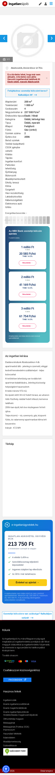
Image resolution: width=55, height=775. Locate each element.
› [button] (52, 38)
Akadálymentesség (12, 741)
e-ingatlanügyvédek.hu (25, 524)
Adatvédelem (9, 737)
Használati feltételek (12, 734)
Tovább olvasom (10, 655)
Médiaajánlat (9, 723)
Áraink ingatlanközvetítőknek (16, 704)
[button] (6, 769)
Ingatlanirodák (9, 700)
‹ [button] (4, 38)
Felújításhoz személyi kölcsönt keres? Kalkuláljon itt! (28, 92)
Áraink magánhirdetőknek (15, 708)
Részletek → (27, 263)
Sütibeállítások (10, 745)
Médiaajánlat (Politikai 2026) (16, 727)
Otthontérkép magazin (13, 719)
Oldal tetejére (46, 771)
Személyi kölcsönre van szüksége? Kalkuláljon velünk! (27, 615)
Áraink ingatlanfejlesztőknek (16, 712)
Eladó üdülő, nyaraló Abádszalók (23, 82)
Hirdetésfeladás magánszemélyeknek (20, 715)
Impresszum (9, 730)
